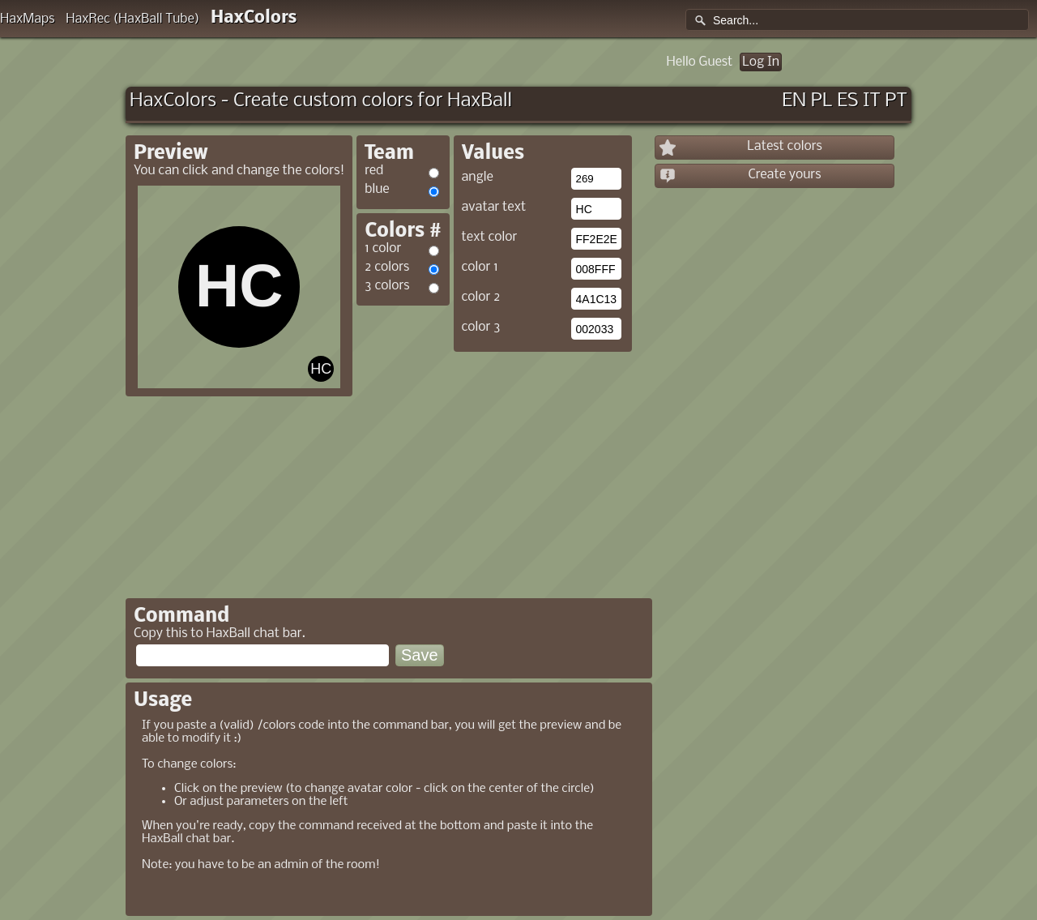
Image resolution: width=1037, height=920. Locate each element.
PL (822, 101)
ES (847, 101)
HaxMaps (27, 19)
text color (490, 237)
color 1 (480, 267)
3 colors (387, 286)
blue (377, 189)
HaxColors (254, 18)
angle (477, 177)
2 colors (387, 267)
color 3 (481, 327)
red (374, 171)
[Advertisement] (492, 469)
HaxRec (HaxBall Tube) (132, 19)
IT (872, 101)
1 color (383, 248)
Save (419, 655)
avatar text (494, 207)
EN (794, 101)
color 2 (481, 297)
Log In (760, 62)
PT (896, 101)
